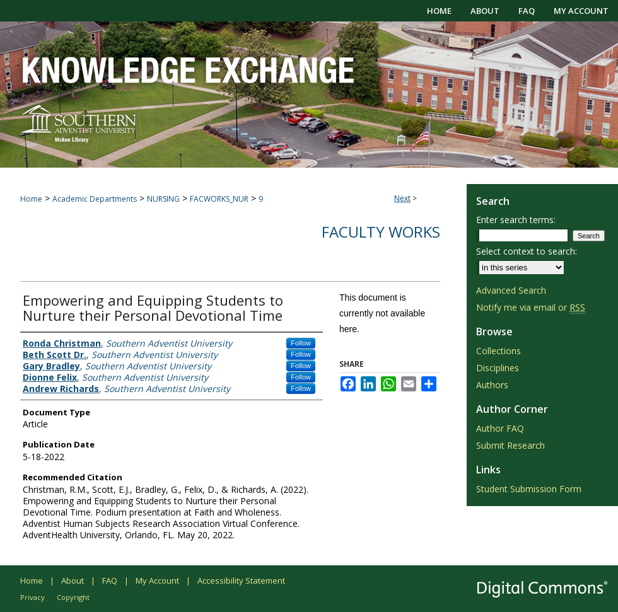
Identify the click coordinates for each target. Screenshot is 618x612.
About (72, 580)
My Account (157, 580)
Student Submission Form (528, 489)
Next (402, 198)
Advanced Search (511, 290)
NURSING (163, 198)
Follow (301, 343)
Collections (498, 351)
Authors (492, 385)
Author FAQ (500, 428)
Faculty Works (381, 231)
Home (31, 198)
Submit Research (510, 445)
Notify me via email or (530, 307)
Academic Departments (94, 198)
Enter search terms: (516, 220)
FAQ (109, 580)
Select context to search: (526, 251)
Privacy (32, 597)
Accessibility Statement (241, 580)
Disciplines (497, 368)
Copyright (73, 597)
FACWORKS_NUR (219, 198)
